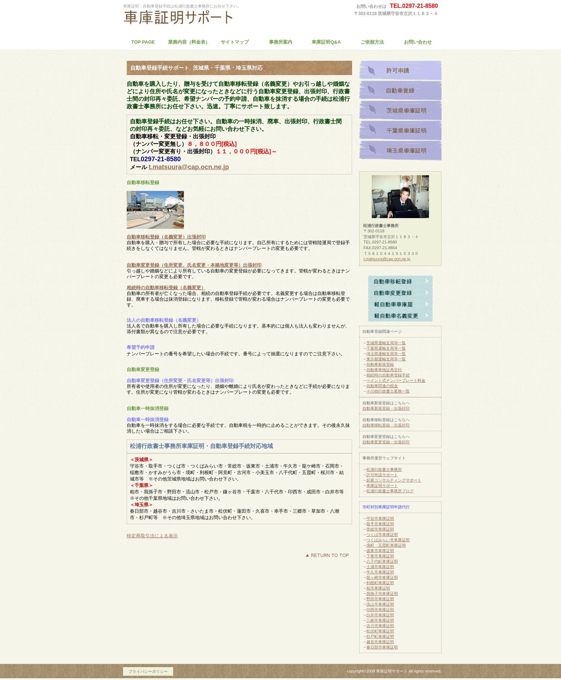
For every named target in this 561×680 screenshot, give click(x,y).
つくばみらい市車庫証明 (388, 540)
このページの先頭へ (327, 555)
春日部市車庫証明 (382, 647)
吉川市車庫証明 (380, 626)
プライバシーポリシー (148, 671)
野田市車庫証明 (380, 599)
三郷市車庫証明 (380, 620)
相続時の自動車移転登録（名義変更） (166, 287)
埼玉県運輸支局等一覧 (386, 353)
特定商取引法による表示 (152, 535)
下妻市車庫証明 (380, 556)
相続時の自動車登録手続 (388, 375)
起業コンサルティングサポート (393, 480)
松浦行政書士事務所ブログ (390, 491)
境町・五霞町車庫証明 (386, 545)
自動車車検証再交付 (384, 370)
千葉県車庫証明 (400, 131)
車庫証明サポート (382, 485)
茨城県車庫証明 (400, 111)
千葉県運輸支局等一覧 (386, 348)
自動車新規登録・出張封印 (386, 408)
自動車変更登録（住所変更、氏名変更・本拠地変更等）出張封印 (194, 265)
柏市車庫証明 (378, 588)
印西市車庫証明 (380, 609)
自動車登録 (400, 91)
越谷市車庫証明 (380, 642)
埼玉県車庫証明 (400, 151)
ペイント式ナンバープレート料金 (395, 380)
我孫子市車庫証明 (382, 593)
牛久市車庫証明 (380, 572)
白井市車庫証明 (380, 615)
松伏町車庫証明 (380, 631)
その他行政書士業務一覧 (388, 391)
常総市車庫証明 (380, 529)
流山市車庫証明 (380, 604)
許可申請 (400, 71)
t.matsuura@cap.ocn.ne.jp (188, 167)
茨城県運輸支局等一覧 (386, 343)
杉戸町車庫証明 (380, 636)
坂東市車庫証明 (380, 550)
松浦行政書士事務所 (189, 19)
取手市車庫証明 (380, 524)
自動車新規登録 (380, 364)
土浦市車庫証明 (380, 567)
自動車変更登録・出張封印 (386, 442)
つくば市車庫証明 (382, 534)
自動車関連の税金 (382, 386)
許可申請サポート (382, 475)
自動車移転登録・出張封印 (386, 425)
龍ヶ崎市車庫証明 (382, 577)
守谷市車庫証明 (380, 518)
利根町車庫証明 (380, 583)
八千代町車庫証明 (382, 561)
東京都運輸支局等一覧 (386, 359)
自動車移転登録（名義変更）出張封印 (166, 237)
